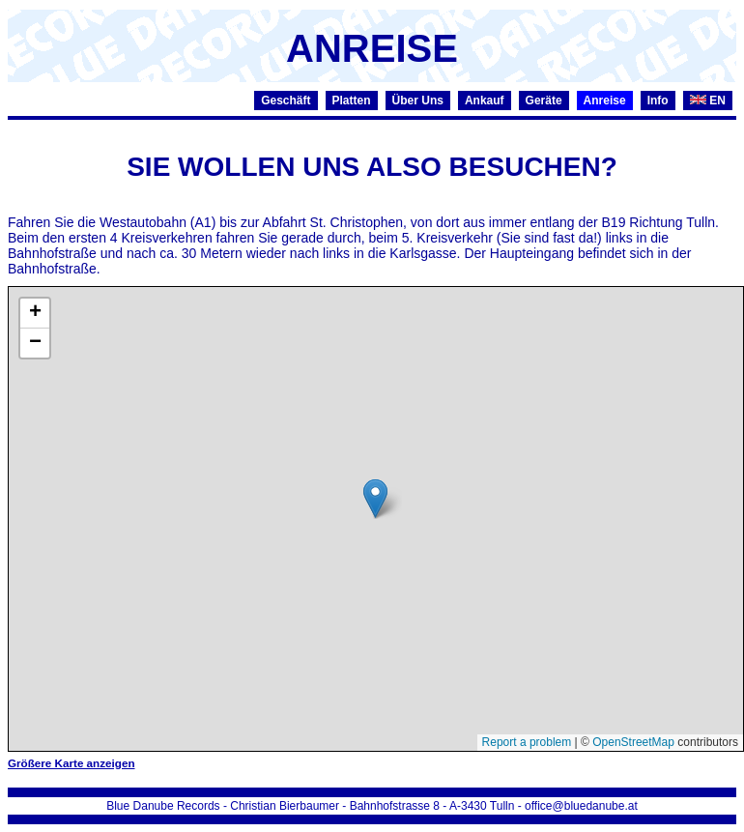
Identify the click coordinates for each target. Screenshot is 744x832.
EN (708, 100)
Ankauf (484, 100)
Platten (351, 100)
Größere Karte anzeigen (71, 763)
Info (658, 100)
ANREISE (372, 48)
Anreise (605, 100)
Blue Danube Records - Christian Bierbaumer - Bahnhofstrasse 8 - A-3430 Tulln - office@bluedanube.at (372, 806)
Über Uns (418, 100)
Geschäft (285, 100)
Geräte (544, 100)
